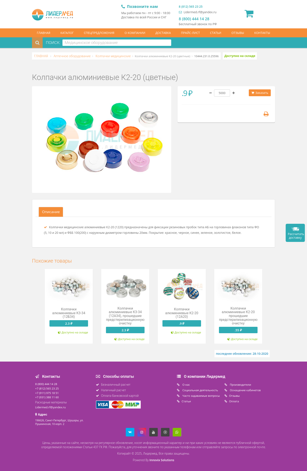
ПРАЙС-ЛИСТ (190, 33)
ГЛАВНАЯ (43, 33)
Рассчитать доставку (296, 236)
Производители (240, 385)
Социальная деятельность (200, 390)
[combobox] (116, 42)
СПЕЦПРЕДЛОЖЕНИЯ (99, 33)
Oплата (234, 401)
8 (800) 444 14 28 (194, 18)
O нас (186, 385)
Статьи (186, 401)
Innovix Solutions (161, 460)
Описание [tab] (51, 211)
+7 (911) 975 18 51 (47, 393)
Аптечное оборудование (72, 56)
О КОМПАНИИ (135, 33)
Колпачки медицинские (113, 56)
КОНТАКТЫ (262, 33)
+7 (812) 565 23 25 (47, 388)
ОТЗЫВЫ (237, 33)
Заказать (259, 93)
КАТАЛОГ (67, 33)
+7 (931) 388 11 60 (47, 397)
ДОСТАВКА (163, 33)
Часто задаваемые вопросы (201, 396)
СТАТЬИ (215, 33)
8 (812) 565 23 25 (191, 6)
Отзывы (234, 396)
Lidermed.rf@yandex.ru (198, 12)
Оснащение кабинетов (245, 390)
